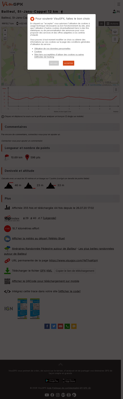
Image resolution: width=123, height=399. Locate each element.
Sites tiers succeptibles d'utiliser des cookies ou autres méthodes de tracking (59, 55)
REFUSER (53, 63)
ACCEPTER (68, 63)
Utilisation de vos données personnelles (52, 48)
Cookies (38, 51)
